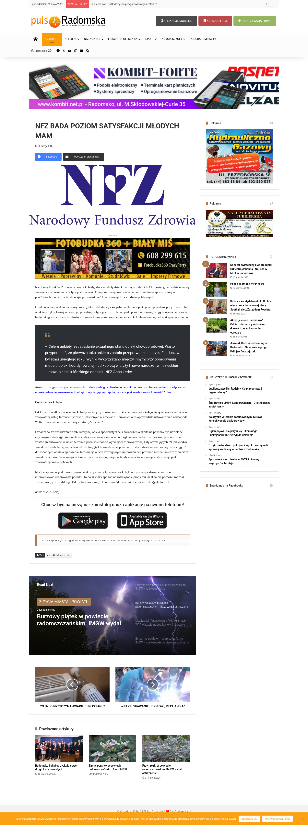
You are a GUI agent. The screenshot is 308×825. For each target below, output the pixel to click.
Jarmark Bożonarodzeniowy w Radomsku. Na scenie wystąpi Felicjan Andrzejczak (248, 347)
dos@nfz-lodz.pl (158, 482)
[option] (112, 615)
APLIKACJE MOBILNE (176, 21)
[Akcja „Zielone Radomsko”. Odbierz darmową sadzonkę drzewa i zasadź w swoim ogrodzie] (216, 325)
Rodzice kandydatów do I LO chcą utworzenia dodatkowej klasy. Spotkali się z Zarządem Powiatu (251, 305)
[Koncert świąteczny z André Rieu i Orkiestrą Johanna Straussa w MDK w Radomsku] (216, 270)
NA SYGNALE (92, 39)
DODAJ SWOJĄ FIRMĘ (254, 21)
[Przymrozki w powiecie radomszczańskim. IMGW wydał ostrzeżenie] (166, 748)
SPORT (149, 39)
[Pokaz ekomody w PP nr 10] (216, 289)
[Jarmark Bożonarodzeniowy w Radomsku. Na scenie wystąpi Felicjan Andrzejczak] (216, 348)
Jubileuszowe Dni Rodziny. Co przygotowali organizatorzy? (124, 4)
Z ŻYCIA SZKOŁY (171, 39)
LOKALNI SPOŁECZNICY (123, 39)
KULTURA (70, 39)
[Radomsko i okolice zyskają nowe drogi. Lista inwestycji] (59, 748)
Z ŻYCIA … (51, 39)
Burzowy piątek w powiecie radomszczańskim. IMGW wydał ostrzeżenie (79, 620)
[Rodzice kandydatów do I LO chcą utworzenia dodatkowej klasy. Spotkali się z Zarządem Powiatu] (216, 306)
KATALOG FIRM (215, 21)
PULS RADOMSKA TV (203, 39)
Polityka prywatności (277, 818)
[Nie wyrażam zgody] (303, 819)
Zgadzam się (249, 818)
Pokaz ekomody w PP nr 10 (247, 283)
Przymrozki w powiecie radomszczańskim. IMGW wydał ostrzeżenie (162, 769)
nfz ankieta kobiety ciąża (59, 555)
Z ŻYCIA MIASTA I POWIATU (64, 601)
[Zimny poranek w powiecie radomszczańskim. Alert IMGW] (112, 748)
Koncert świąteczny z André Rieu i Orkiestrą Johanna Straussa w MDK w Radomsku (251, 269)
